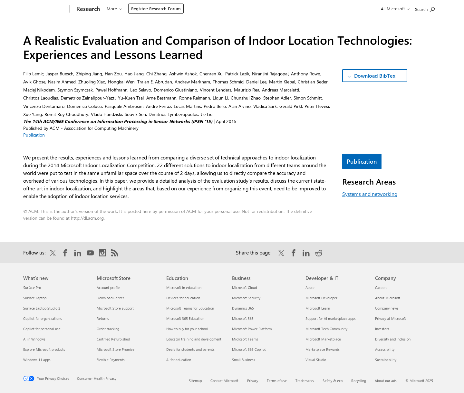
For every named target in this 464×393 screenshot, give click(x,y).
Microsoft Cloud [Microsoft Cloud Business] (244, 287)
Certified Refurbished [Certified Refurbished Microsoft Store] (113, 339)
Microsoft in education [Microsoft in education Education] (183, 287)
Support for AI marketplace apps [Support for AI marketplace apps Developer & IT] (330, 318)
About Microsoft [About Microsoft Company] (387, 297)
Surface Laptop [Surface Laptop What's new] (34, 297)
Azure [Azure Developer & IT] (309, 287)
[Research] (87, 9)
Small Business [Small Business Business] (243, 359)
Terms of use (277, 380)
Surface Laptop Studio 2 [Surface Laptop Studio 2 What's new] (41, 308)
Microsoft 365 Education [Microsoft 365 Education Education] (185, 318)
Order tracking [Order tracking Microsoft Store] (108, 328)
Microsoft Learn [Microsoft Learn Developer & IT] (317, 308)
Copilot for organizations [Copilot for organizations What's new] (42, 318)
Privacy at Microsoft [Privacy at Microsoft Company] (390, 318)
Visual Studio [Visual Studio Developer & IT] (315, 359)
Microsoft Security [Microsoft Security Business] (246, 297)
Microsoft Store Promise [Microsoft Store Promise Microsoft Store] (115, 349)
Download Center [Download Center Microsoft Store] (110, 297)
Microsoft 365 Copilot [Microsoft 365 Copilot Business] (249, 349)
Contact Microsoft (224, 380)
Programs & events (161, 8)
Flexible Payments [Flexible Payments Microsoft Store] (111, 359)
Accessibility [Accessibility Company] (384, 349)
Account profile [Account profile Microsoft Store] (108, 287)
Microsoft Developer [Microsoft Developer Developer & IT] (321, 297)
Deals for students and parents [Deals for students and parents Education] (190, 349)
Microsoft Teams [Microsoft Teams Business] (245, 339)
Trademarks (304, 380)
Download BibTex (374, 75)
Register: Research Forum (284, 8)
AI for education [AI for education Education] (178, 359)
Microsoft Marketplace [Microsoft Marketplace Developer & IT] (323, 339)
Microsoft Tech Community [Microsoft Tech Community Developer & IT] (326, 328)
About (240, 8)
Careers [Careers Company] (381, 287)
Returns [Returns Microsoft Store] (103, 318)
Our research (119, 8)
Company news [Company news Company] (387, 308)
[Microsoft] (45, 9)
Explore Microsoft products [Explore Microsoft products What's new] (44, 349)
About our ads (386, 380)
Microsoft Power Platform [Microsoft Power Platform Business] (252, 328)
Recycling (358, 380)
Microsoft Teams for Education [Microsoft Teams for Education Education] (190, 308)
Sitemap (195, 380)
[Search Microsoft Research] (425, 8)
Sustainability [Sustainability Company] (385, 359)
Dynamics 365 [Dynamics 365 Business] (243, 308)
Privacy (252, 380)
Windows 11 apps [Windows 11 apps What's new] (37, 359)
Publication (34, 135)
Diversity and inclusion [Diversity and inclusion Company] (393, 339)
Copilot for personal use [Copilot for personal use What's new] (42, 328)
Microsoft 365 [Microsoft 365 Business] (243, 318)
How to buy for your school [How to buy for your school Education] (187, 328)
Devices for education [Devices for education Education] (183, 297)
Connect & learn (207, 8)
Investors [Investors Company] (382, 328)
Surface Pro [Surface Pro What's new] (32, 287)
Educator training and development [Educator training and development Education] (193, 339)
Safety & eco (333, 380)
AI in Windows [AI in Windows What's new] (34, 339)
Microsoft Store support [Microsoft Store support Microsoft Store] (115, 308)
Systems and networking (369, 193)
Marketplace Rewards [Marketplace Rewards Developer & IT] (322, 349)
